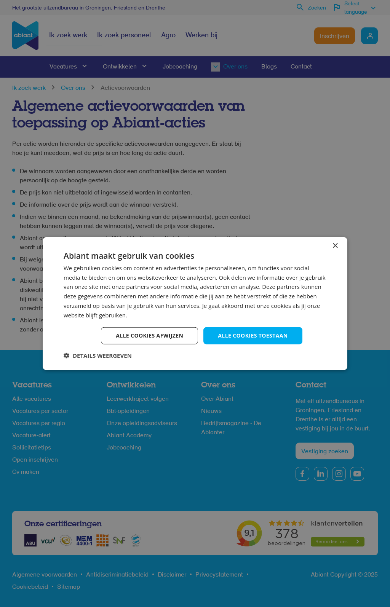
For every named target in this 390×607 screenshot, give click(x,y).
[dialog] (195, 303)
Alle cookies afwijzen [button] (149, 335)
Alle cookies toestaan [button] (253, 335)
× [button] (335, 246)
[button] (98, 355)
